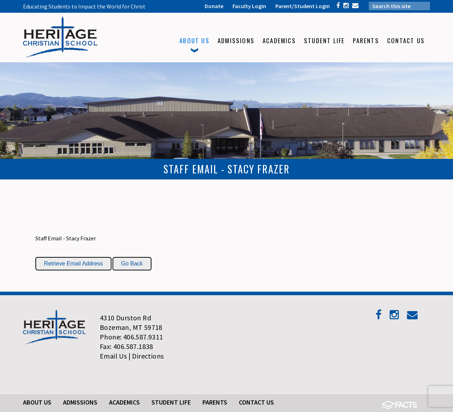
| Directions (146, 355)
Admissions (80, 402)
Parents (214, 402)
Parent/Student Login (302, 6)
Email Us (113, 355)
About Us (37, 402)
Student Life (171, 402)
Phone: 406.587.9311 (131, 336)
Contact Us (256, 402)
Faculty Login (249, 6)
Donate (214, 6)
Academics (124, 402)
